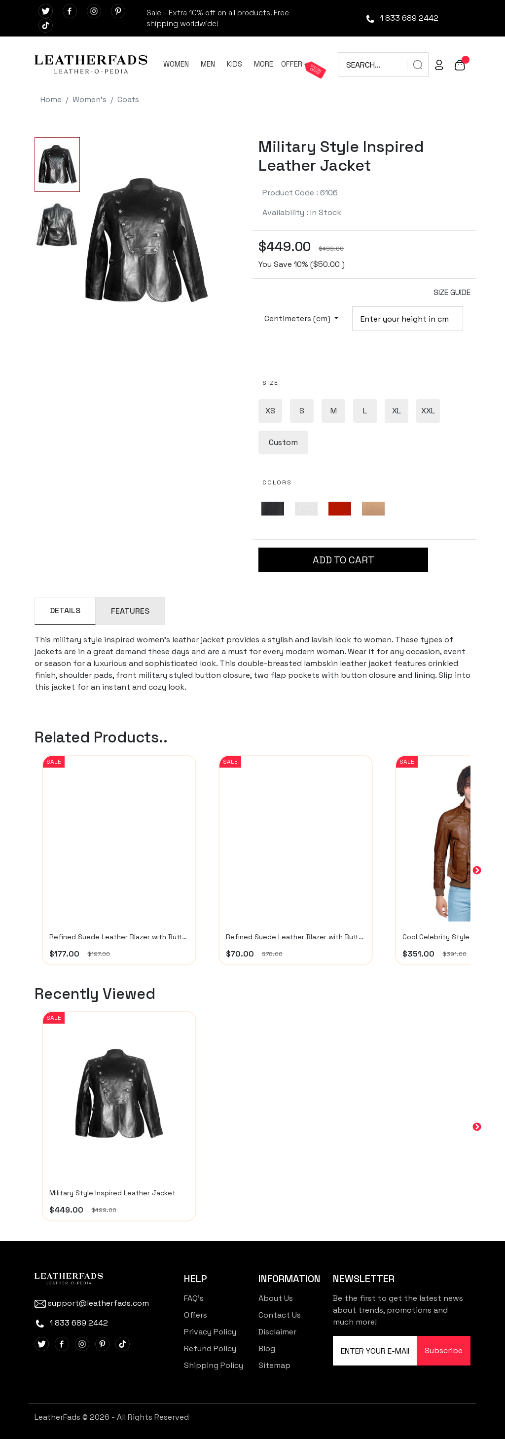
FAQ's (194, 1298)
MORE (263, 64)
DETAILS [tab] (65, 610)
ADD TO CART (343, 559)
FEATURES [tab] (130, 611)
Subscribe (444, 1350)
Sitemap (274, 1365)
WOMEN (176, 64)
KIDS (234, 64)
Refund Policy (210, 1348)
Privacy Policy (210, 1332)
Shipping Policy (213, 1365)
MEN (208, 64)
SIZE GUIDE (451, 292)
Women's (89, 99)
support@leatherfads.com (92, 1303)
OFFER (291, 64)
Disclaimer (277, 1332)
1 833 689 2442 (401, 18)
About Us (275, 1298)
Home (51, 99)
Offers (195, 1315)
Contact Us (279, 1315)
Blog (266, 1348)
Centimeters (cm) (298, 318)
